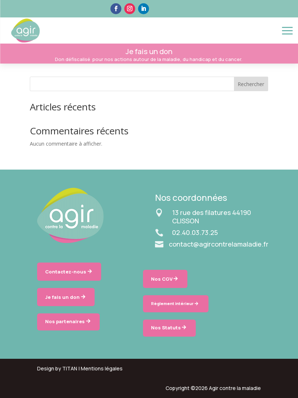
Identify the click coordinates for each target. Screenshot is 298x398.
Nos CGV (161, 279)
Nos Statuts (166, 327)
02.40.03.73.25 (195, 232)
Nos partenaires (65, 321)
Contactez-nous (65, 271)
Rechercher (251, 84)
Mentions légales (102, 368)
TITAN (69, 368)
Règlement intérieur (172, 303)
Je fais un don (62, 297)
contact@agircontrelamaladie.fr (219, 244)
